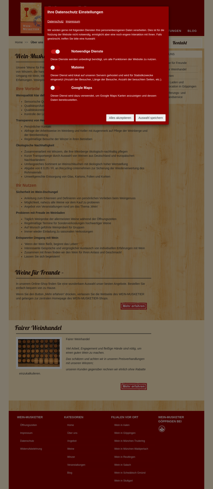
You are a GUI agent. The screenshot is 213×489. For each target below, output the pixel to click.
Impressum (73, 21)
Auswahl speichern (150, 117)
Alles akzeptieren (120, 117)
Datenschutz (55, 21)
